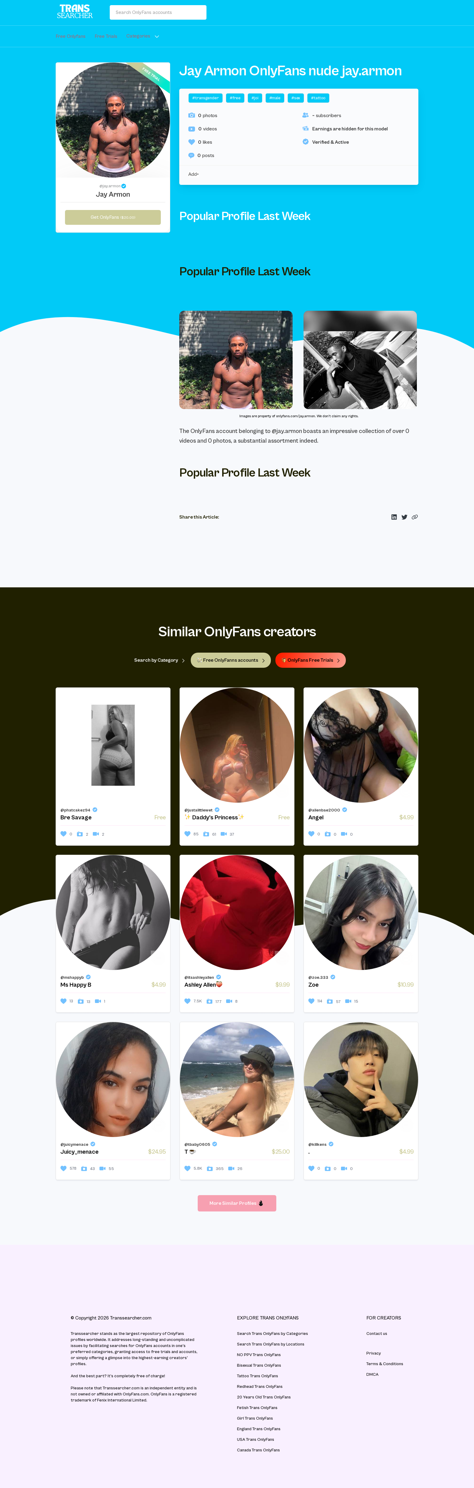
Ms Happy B (75, 985)
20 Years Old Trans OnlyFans (264, 1397)
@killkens (317, 1144)
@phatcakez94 (75, 810)
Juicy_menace (79, 1152)
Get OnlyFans (113, 217)
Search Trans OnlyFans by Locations (270, 1344)
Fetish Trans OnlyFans (257, 1407)
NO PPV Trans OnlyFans (259, 1354)
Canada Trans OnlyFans (258, 1450)
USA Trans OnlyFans (255, 1439)
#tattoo (318, 98)
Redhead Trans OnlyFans (260, 1386)
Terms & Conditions (384, 1364)
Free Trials (106, 36)
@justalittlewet (198, 810)
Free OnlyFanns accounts (231, 660)
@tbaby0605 (197, 1144)
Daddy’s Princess (214, 817)
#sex (295, 98)
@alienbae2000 (324, 810)
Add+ (193, 174)
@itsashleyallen (199, 977)
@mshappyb (72, 977)
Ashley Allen (203, 984)
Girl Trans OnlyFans (255, 1418)
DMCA (372, 1374)
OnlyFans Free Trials (310, 660)
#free (235, 98)
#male (275, 98)
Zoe (313, 985)
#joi (255, 98)
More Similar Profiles (237, 1203)
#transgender (205, 98)
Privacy (373, 1353)
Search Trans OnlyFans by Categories (272, 1333)
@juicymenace (74, 1144)
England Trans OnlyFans (259, 1429)
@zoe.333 (318, 977)
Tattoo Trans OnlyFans (257, 1376)
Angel (315, 817)
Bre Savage (76, 817)
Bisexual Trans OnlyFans (259, 1365)
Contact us (376, 1333)
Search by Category (159, 660)
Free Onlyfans (71, 36)
